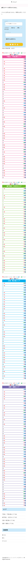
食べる (4, 535)
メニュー (14, 2)
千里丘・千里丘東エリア (8, 514)
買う (3, 538)
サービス (4, 541)
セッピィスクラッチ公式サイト (16, 557)
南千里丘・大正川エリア (8, 517)
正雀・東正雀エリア (7, 520)
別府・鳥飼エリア (6, 523)
